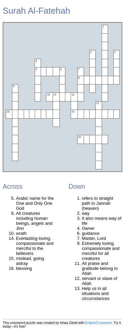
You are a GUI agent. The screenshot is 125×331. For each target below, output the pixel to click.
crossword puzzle (23, 323)
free (22, 326)
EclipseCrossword (98, 323)
